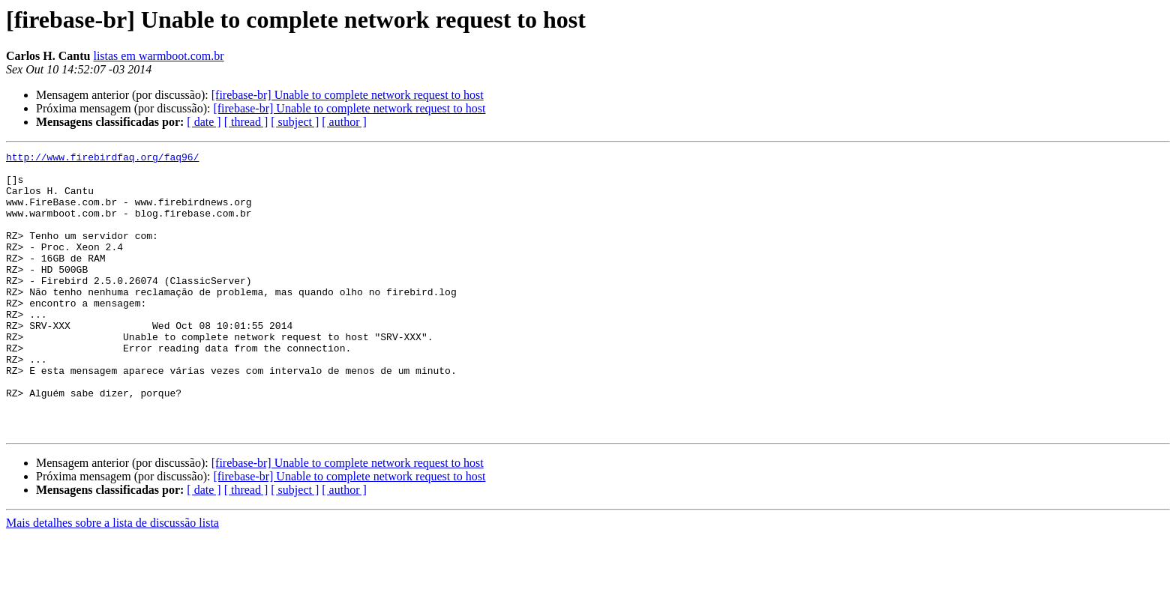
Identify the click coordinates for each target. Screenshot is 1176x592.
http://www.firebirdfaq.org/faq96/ (102, 159)
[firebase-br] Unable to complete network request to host (348, 94)
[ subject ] (295, 121)
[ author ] (344, 121)
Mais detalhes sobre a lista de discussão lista (112, 579)
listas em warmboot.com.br (158, 55)
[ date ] (203, 121)
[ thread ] (246, 121)
